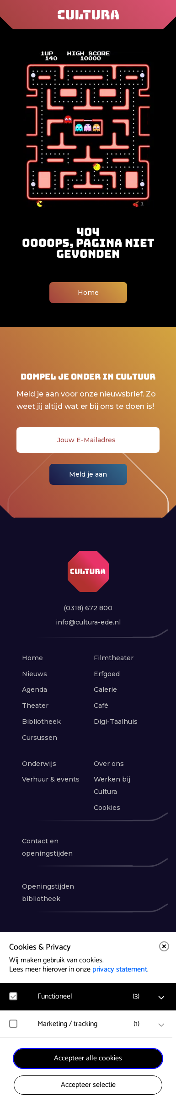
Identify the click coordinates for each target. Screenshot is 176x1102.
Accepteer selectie (88, 1085)
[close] (164, 946)
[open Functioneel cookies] (161, 997)
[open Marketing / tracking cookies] (161, 1025)
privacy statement (119, 969)
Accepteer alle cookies (88, 1058)
